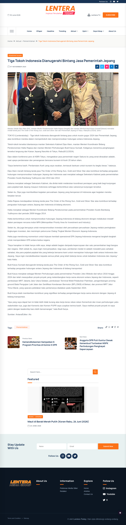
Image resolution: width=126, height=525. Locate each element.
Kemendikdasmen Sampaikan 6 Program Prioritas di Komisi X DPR (40, 343)
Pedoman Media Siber (69, 488)
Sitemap (26, 518)
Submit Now (108, 446)
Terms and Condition (14, 518)
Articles (87, 491)
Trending (62, 31)
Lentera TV (94, 15)
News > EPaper (35, 417)
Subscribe (110, 15)
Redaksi (63, 491)
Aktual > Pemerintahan (25, 41)
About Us (112, 31)
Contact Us (88, 494)
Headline (50, 31)
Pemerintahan (15, 55)
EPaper (39, 31)
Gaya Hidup (97, 31)
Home (29, 31)
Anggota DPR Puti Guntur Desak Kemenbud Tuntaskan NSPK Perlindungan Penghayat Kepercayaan (96, 345)
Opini (84, 31)
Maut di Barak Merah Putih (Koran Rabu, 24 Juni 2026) (58, 421)
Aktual (73, 31)
